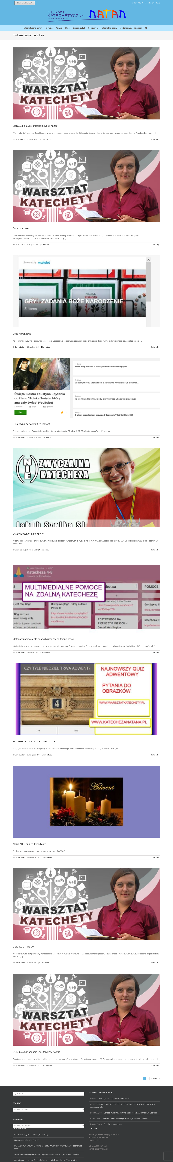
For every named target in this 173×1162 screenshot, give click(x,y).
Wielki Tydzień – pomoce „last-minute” (114, 1098)
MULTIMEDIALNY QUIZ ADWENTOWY (34, 741)
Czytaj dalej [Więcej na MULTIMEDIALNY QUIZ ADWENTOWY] (155, 755)
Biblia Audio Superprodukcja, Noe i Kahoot (35, 126)
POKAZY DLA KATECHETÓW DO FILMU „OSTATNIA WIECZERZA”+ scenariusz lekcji (48, 1147)
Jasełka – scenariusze (113, 1124)
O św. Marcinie (21, 228)
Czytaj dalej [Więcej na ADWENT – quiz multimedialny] (155, 857)
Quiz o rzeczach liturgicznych (28, 533)
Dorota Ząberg (20, 139)
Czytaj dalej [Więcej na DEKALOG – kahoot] (155, 963)
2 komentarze (44, 963)
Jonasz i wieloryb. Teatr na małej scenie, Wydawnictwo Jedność (130, 1113)
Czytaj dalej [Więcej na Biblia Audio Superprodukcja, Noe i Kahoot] (155, 139)
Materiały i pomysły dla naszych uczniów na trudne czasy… (44, 639)
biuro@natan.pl (154, 3)
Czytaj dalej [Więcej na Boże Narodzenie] (155, 347)
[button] (146, 28)
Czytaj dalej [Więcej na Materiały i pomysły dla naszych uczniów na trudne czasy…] (155, 652)
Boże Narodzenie (22, 333)
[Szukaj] (15, 1094)
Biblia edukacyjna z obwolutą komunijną (30, 1134)
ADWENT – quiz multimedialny (29, 844)
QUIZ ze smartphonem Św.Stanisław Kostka (36, 1052)
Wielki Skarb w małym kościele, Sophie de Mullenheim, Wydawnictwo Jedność (47, 1154)
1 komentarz (45, 347)
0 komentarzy (46, 139)
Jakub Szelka (20, 550)
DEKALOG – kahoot (23, 946)
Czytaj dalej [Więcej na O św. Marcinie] (155, 244)
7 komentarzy (46, 437)
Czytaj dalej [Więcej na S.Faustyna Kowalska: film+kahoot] (155, 437)
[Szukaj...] (48, 1094)
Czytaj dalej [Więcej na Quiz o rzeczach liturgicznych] (155, 550)
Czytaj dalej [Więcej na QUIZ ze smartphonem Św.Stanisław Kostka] (155, 1065)
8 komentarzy (45, 652)
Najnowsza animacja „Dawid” (26, 1140)
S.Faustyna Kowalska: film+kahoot (31, 424)
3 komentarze (47, 1065)
